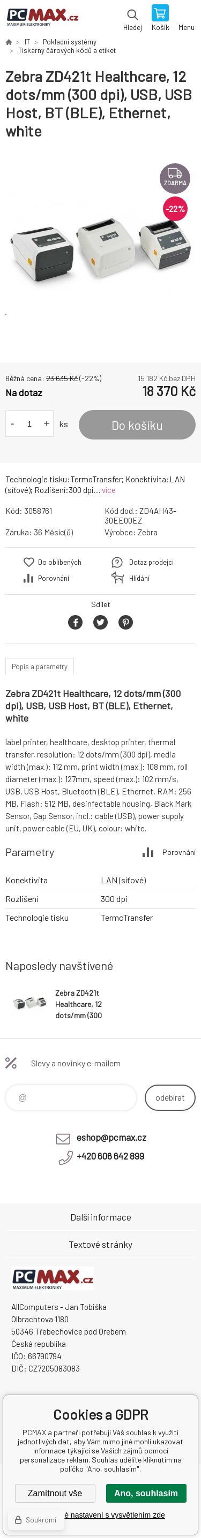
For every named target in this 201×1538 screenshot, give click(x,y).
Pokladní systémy (69, 41)
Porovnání (53, 578)
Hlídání (139, 578)
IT (27, 41)
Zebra (148, 532)
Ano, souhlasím (146, 1493)
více (109, 490)
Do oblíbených (59, 562)
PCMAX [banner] (42, 18)
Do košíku (137, 425)
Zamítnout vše (55, 1493)
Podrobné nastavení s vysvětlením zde (100, 1515)
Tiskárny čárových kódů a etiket (67, 50)
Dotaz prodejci (151, 562)
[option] (100, 251)
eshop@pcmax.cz (111, 1137)
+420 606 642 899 (110, 1155)
